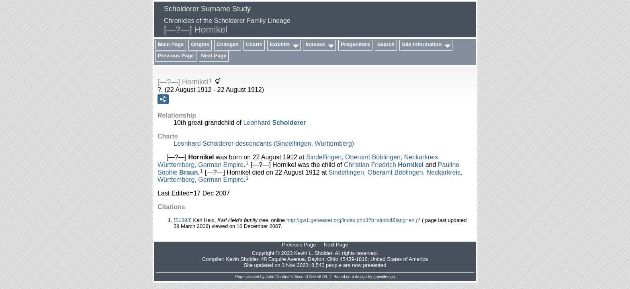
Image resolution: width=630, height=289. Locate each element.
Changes (228, 44)
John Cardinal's (279, 277)
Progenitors (355, 44)
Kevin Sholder (242, 259)
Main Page (171, 44)
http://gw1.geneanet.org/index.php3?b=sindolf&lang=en (350, 220)
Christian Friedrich (383, 164)
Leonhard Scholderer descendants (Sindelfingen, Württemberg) (264, 143)
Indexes (315, 44)
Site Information (422, 44)
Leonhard (274, 122)
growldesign (384, 277)
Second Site (305, 277)
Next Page (214, 56)
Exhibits (280, 44)
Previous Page (176, 56)
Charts (254, 44)
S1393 (182, 220)
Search (386, 44)
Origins (200, 44)
